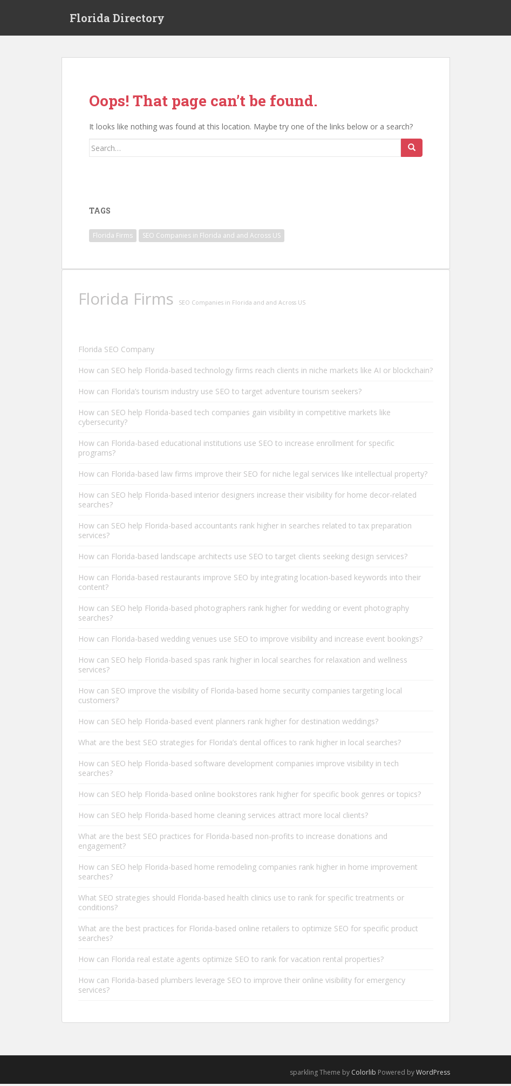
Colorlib (363, 1075)
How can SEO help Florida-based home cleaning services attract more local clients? (223, 818)
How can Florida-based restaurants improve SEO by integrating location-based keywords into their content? (249, 585)
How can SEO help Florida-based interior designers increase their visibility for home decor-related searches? (247, 502)
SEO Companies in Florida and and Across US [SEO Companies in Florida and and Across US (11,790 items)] (211, 237)
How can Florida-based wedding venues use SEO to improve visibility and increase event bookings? (250, 641)
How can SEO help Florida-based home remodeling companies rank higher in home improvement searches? (248, 874)
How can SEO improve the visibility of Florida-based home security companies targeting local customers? (240, 698)
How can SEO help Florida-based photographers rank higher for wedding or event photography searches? (243, 616)
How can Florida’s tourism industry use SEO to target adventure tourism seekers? (220, 394)
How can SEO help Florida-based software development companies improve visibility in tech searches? (238, 771)
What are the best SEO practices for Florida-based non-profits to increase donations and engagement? (232, 844)
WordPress (433, 1075)
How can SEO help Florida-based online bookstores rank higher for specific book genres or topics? (249, 797)
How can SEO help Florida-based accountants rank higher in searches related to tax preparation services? (245, 533)
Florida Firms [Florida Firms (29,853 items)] (113, 237)
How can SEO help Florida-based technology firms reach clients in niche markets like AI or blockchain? (255, 373)
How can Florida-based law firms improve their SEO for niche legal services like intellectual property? (252, 476)
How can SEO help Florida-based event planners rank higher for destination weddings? (228, 724)
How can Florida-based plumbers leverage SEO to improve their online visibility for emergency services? (241, 988)
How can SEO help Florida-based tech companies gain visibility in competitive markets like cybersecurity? (234, 420)
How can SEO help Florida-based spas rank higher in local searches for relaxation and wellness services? (242, 667)
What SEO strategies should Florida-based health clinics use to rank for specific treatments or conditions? (241, 905)
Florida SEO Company (116, 352)
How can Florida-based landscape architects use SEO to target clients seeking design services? (242, 559)
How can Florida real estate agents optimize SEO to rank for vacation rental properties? (231, 962)
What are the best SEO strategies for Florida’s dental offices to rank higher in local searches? (239, 745)
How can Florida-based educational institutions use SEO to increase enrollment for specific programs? (236, 450)
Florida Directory (117, 19)
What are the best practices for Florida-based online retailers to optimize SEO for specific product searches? (248, 936)
